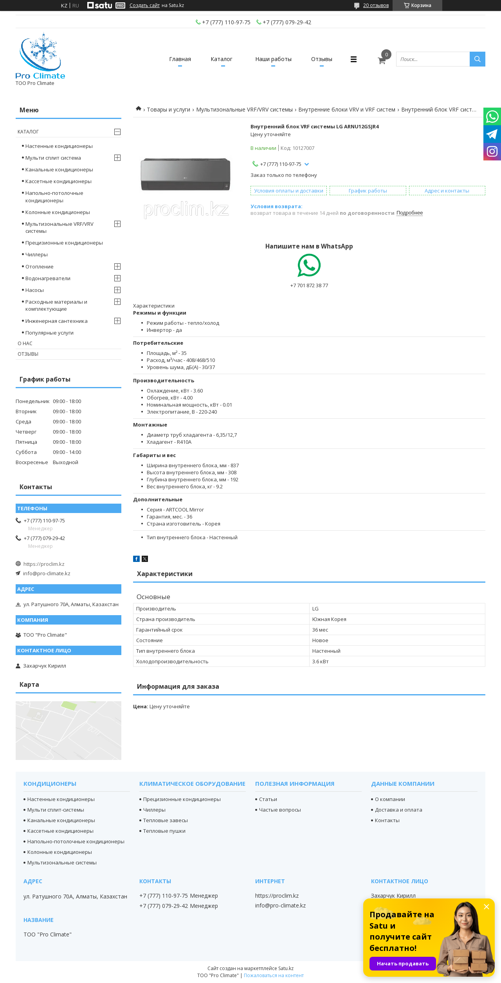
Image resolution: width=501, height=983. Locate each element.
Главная (180, 59)
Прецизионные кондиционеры (64, 242)
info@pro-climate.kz (46, 573)
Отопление (39, 266)
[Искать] (477, 59)
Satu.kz (286, 968)
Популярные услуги (49, 332)
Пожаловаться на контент (274, 975)
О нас (25, 343)
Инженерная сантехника (56, 320)
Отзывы (321, 59)
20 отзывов (376, 5)
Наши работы (273, 59)
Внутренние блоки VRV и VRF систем (346, 109)
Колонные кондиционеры (57, 212)
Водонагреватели (47, 278)
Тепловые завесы (165, 820)
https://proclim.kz (44, 564)
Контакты (387, 820)
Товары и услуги (168, 109)
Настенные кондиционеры (59, 145)
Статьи (268, 799)
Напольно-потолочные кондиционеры (54, 196)
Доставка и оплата (398, 809)
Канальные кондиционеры (59, 169)
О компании (390, 799)
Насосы (34, 289)
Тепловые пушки (164, 830)
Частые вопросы (280, 809)
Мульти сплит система (53, 157)
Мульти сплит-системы (55, 809)
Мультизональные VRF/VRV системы (244, 109)
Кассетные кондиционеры (58, 181)
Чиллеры (36, 254)
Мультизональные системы (62, 862)
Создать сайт (145, 5)
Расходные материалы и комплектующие (56, 305)
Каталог (221, 59)
